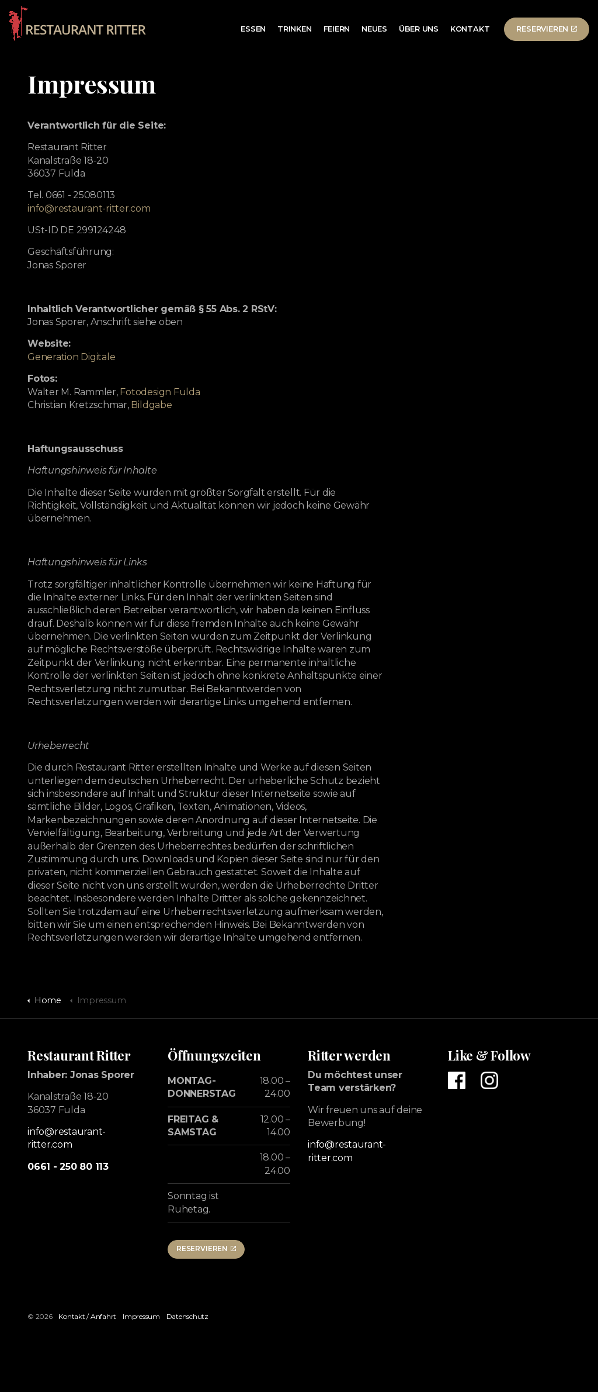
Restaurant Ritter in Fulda (79, 23)
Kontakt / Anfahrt (87, 1316)
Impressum (141, 1316)
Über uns (419, 29)
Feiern (337, 29)
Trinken (294, 29)
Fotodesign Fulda (160, 392)
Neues (374, 29)
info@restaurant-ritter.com (89, 208)
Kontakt (469, 29)
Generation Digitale (71, 356)
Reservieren (546, 29)
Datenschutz (187, 1316)
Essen (253, 29)
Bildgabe (151, 404)
